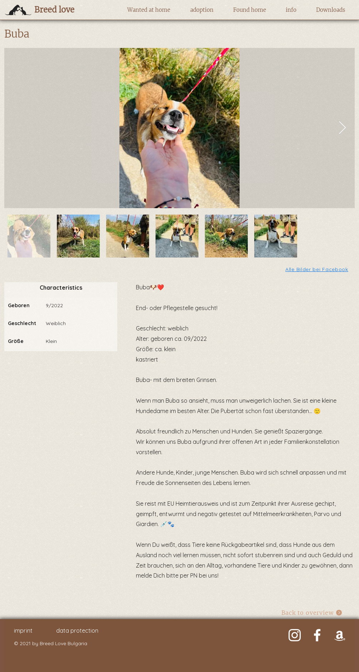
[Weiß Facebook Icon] (317, 635)
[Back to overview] (312, 612)
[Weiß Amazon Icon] (339, 635)
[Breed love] (65, 9)
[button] (148, 10)
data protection (77, 630)
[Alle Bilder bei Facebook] (317, 269)
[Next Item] (342, 128)
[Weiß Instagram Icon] (294, 635)
